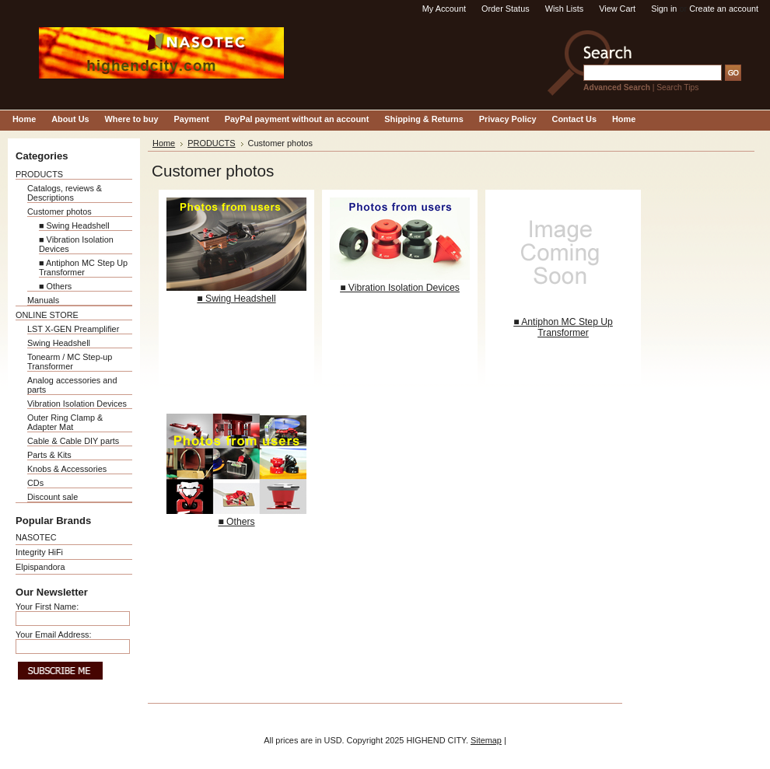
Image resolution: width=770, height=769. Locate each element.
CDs (35, 483)
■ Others (55, 286)
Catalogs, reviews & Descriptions (64, 193)
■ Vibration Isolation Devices (400, 287)
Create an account (723, 8)
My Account (444, 8)
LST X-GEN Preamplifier (73, 329)
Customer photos (59, 211)
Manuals (43, 300)
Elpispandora (40, 567)
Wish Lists (564, 8)
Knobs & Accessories (67, 469)
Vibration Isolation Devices (77, 403)
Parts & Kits (49, 455)
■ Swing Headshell (74, 225)
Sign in (664, 8)
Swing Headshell (58, 343)
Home (163, 143)
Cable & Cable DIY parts (73, 441)
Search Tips (677, 87)
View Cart (617, 8)
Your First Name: (47, 606)
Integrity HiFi (39, 552)
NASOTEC (36, 537)
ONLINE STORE (47, 315)
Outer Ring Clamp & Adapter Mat (65, 422)
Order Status (505, 8)
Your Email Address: (54, 634)
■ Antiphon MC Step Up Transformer (83, 267)
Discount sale (52, 497)
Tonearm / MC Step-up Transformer (69, 361)
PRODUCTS (39, 174)
